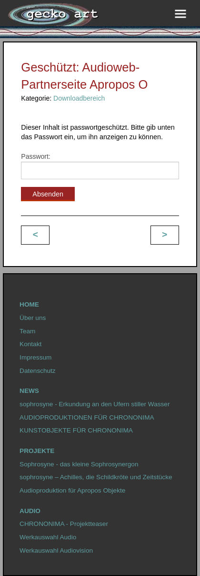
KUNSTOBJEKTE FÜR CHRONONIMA (76, 430)
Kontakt (30, 344)
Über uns (33, 317)
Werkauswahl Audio (48, 537)
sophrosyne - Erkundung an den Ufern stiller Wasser (95, 404)
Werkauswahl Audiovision (56, 550)
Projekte (37, 450)
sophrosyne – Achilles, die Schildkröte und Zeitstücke (96, 477)
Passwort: (100, 166)
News (29, 390)
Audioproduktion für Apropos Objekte (72, 490)
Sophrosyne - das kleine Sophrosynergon (79, 464)
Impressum (35, 357)
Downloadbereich (79, 98)
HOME (29, 304)
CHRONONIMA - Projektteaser (64, 523)
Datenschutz (38, 370)
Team (27, 331)
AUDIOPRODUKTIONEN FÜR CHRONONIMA (87, 417)
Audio (30, 510)
